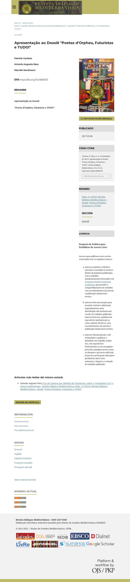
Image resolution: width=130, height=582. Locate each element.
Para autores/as (21, 425)
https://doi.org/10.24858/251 (34, 79)
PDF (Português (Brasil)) (97, 118)
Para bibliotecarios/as (24, 430)
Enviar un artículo (27, 402)
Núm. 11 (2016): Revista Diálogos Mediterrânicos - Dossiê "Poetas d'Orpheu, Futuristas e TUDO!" (62, 27)
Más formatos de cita (94, 176)
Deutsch (18, 449)
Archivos (27, 23)
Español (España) (22, 458)
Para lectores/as (21, 421)
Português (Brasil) (23, 467)
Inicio (17, 23)
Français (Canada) (23, 462)
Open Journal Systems (25, 479)
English (18, 453)
